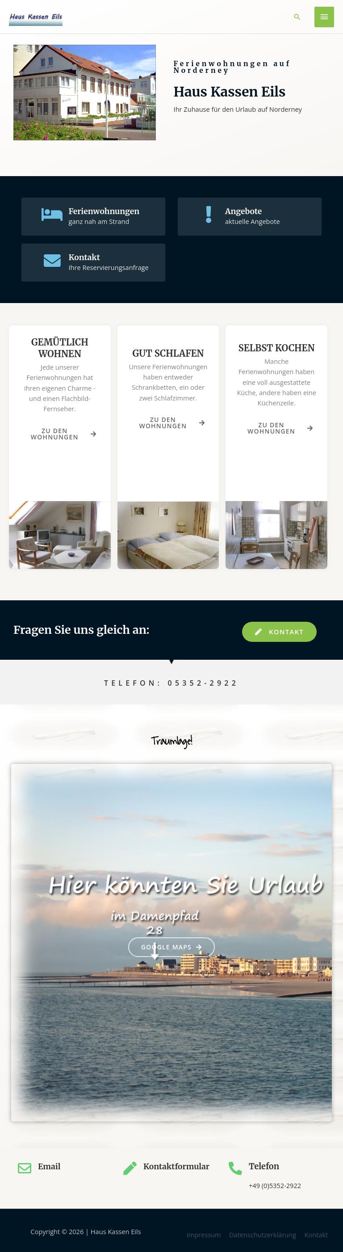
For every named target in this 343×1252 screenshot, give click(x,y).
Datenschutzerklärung (262, 1232)
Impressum (204, 1232)
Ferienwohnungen (106, 211)
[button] (297, 17)
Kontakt (86, 257)
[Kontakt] (53, 261)
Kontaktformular (177, 1164)
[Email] (24, 1166)
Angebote (245, 211)
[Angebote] (209, 215)
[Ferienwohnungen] (53, 215)
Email (49, 1164)
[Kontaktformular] (130, 1166)
